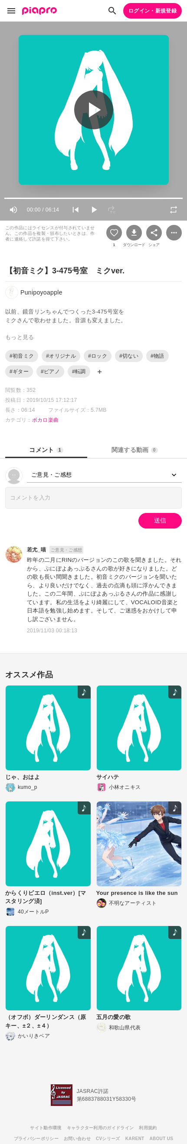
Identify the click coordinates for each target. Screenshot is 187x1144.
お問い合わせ (77, 1138)
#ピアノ (50, 372)
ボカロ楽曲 (45, 420)
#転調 (79, 372)
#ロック (97, 356)
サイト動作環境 (45, 1127)
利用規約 (148, 1127)
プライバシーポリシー (36, 1138)
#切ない (128, 356)
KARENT (134, 1138)
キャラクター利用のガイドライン (100, 1127)
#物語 (157, 356)
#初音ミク (22, 356)
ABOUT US (161, 1138)
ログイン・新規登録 (152, 11)
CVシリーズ (108, 1138)
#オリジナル (61, 356)
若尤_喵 (36, 550)
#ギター (19, 372)
